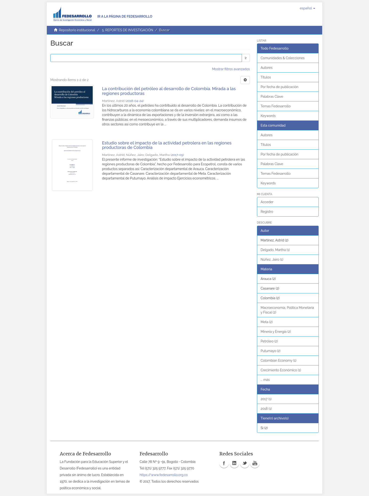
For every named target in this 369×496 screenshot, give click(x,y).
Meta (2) (267, 322)
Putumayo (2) (271, 351)
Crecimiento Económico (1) (281, 370)
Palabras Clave (272, 96)
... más (265, 380)
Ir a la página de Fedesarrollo (124, 16)
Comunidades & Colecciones (283, 58)
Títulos (266, 77)
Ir (246, 58)
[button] (307, 8)
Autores (267, 68)
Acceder (267, 202)
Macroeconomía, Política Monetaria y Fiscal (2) (287, 310)
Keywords (268, 116)
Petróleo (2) (269, 341)
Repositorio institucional (77, 30)
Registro (267, 211)
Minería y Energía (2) (276, 331)
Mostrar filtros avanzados (231, 69)
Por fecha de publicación (279, 87)
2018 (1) (266, 409)
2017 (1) (266, 399)
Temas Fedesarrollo (276, 106)
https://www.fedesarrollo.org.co (164, 475)
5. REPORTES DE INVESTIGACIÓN (127, 30)
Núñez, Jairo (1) (272, 259)
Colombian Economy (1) (279, 360)
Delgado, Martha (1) (275, 250)
